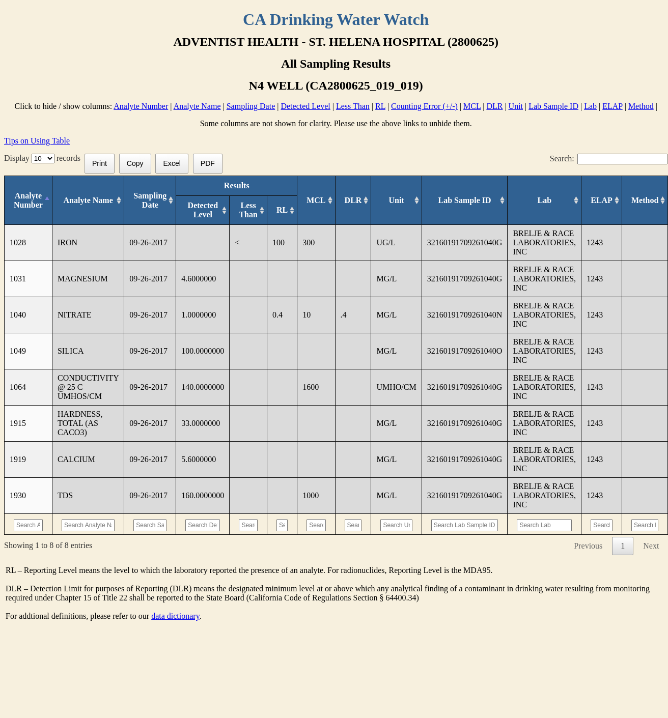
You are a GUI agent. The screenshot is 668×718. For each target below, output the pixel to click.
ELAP (612, 106)
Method (641, 106)
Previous (588, 545)
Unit (516, 106)
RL (380, 106)
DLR (494, 106)
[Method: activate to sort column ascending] (645, 200)
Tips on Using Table (37, 140)
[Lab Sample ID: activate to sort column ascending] (465, 200)
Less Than (353, 106)
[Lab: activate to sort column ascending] (544, 200)
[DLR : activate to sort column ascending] (353, 200)
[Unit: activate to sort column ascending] (396, 200)
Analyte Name (197, 106)
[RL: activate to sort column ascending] (282, 210)
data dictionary (175, 616)
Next (651, 545)
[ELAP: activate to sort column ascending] (601, 200)
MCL (472, 106)
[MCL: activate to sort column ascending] (316, 200)
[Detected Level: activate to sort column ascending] (203, 210)
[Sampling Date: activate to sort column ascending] (150, 200)
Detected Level (305, 106)
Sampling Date (251, 106)
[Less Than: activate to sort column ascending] (248, 210)
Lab (590, 106)
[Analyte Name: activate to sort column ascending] (88, 200)
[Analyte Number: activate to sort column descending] (28, 200)
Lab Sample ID (553, 106)
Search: (609, 158)
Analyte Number (141, 106)
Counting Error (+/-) (424, 106)
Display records (44, 158)
